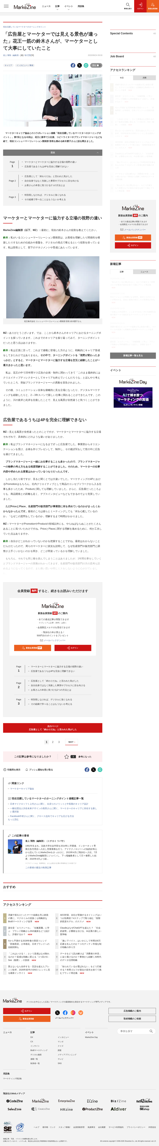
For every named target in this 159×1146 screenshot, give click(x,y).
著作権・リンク (48, 1127)
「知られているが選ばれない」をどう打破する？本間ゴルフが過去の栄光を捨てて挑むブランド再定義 (80, 969)
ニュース (46, 6)
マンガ (60, 1042)
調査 (59, 1050)
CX (31, 1042)
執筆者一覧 (35, 1063)
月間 (144, 78)
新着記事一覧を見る (133, 355)
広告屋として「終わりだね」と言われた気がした (48, 176)
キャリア (8, 65)
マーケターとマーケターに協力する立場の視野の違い (51, 162)
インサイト (35, 1046)
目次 (75, 152)
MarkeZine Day (91, 1037)
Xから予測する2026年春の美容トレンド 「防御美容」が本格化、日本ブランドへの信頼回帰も (28, 943)
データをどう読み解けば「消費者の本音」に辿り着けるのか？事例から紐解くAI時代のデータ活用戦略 (80, 956)
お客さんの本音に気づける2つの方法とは (45, 185)
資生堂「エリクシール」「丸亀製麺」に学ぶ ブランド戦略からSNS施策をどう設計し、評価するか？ (29, 931)
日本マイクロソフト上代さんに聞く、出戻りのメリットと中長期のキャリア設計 (49, 804)
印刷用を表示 (11, 769)
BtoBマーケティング (39, 1050)
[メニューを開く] (6, 6)
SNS (60, 1063)
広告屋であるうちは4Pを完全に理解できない (46, 166)
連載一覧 (34, 1059)
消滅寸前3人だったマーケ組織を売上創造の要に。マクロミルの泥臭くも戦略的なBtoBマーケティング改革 (28, 918)
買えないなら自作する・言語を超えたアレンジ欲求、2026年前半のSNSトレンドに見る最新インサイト (29, 969)
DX (31, 1037)
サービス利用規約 (116, 1127)
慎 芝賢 (28, 55)
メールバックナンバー (53, 640)
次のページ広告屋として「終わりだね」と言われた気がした (53, 728)
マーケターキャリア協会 (22, 788)
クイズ (60, 1046)
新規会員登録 (32, 647)
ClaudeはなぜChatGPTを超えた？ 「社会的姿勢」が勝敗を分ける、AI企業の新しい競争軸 (80, 931)
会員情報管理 (78, 1127)
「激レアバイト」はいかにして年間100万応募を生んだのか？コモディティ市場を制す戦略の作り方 (80, 943)
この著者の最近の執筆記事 (38, 867)
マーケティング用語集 (12, 1079)
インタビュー (63, 1037)
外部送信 (152, 1127)
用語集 (81, 6)
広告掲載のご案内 (132, 1011)
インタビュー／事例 (24, 65)
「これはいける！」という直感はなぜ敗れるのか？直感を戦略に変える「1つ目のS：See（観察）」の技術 (29, 956)
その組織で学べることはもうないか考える (45, 199)
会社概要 (102, 1127)
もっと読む (13, 819)
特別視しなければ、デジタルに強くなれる (45, 195)
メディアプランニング (67, 1055)
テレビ (60, 1059)
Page (12, 181)
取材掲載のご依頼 (132, 1018)
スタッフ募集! (64, 1127)
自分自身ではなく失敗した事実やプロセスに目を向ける (52, 181)
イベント (68, 6)
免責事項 (91, 1127)
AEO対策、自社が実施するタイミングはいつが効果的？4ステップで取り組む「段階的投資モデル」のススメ (81, 918)
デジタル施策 (36, 1055)
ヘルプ (36, 1127)
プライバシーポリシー (136, 1127)
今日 (122, 78)
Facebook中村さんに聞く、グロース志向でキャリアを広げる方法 (42, 816)
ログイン (72, 647)
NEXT (72, 742)
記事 (57, 6)
